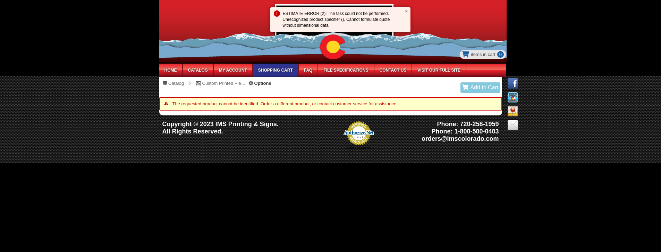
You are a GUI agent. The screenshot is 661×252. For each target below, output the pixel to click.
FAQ (308, 70)
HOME (170, 70)
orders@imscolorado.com (460, 138)
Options (259, 83)
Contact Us (393, 70)
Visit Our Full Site (438, 70)
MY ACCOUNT (233, 70)
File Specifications (345, 70)
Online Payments (359, 148)
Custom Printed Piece (221, 83)
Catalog (173, 83)
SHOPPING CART (275, 70)
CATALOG (198, 70)
